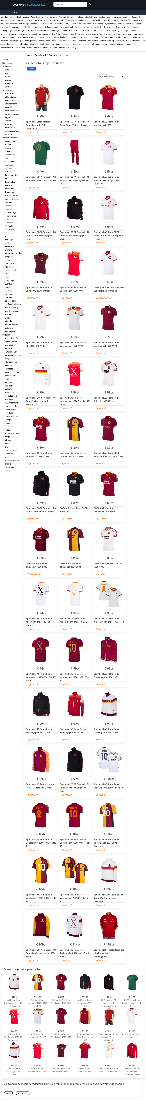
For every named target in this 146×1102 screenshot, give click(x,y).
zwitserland (63, 47)
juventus (134, 30)
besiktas (29, 20)
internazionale (97, 30)
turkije (112, 44)
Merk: (31, 69)
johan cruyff (123, 30)
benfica (20, 20)
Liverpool (32, 34)
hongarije (55, 30)
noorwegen (73, 37)
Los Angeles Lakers (60, 34)
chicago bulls (137, 20)
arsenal (45, 17)
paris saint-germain (28, 41)
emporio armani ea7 (13, 199)
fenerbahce (109, 27)
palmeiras (14, 41)
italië (107, 30)
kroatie (3, 34)
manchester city (77, 34)
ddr (67, 24)
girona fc (25, 30)
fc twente (87, 27)
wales (29, 47)
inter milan (85, 30)
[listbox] (111, 76)
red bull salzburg (107, 41)
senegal (60, 44)
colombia (34, 24)
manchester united (94, 34)
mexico (117, 34)
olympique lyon (96, 37)
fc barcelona (38, 27)
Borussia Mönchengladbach (76, 20)
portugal (62, 41)
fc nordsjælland (66, 27)
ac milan (4, 17)
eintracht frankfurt (125, 24)
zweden (53, 47)
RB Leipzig (72, 41)
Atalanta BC (64, 17)
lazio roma (22, 34)
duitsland (87, 24)
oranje (126, 37)
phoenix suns (44, 41)
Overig (73, 47)
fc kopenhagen (51, 27)
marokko (107, 34)
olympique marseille (113, 37)
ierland (64, 30)
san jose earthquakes (13, 406)
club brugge (23, 24)
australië (117, 17)
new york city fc (45, 37)
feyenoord (120, 27)
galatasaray (14, 30)
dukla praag (98, 24)
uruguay (129, 44)
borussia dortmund (54, 20)
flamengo (135, 27)
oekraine (84, 37)
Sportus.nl (22, 1093)
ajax (11, 17)
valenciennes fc (7, 47)
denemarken (76, 24)
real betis (82, 41)
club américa (11, 24)
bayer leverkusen (130, 17)
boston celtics (95, 20)
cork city (44, 24)
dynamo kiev (110, 24)
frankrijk (4, 30)
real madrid (93, 41)
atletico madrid (105, 17)
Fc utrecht (98, 27)
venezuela (20, 47)
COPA (8, 1093)
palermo (4, 41)
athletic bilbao (77, 17)
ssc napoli (77, 44)
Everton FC (26, 27)
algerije (26, 17)
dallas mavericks (56, 24)
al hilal (18, 17)
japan (114, 30)
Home (14, 12)
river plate (120, 41)
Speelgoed (8, 63)
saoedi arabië (22, 44)
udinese (120, 44)
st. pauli (86, 44)
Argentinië (35, 17)
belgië (12, 20)
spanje (67, 44)
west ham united (41, 47)
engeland (15, 27)
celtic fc (115, 20)
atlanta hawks (91, 17)
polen (54, 41)
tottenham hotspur (99, 44)
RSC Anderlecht (133, 41)
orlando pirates (137, 37)
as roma (53, 17)
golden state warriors (40, 30)
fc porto (78, 27)
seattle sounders (47, 44)
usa (136, 44)
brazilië (107, 20)
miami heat (126, 34)
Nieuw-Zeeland (60, 37)
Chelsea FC (125, 20)
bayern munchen (11, 114)
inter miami (73, 30)
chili (2, 24)
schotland (34, 44)
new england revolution (27, 37)
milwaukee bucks (11, 325)
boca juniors (39, 20)
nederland (11, 37)
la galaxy (12, 34)
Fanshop (9, 66)
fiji (128, 27)
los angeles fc (44, 34)
